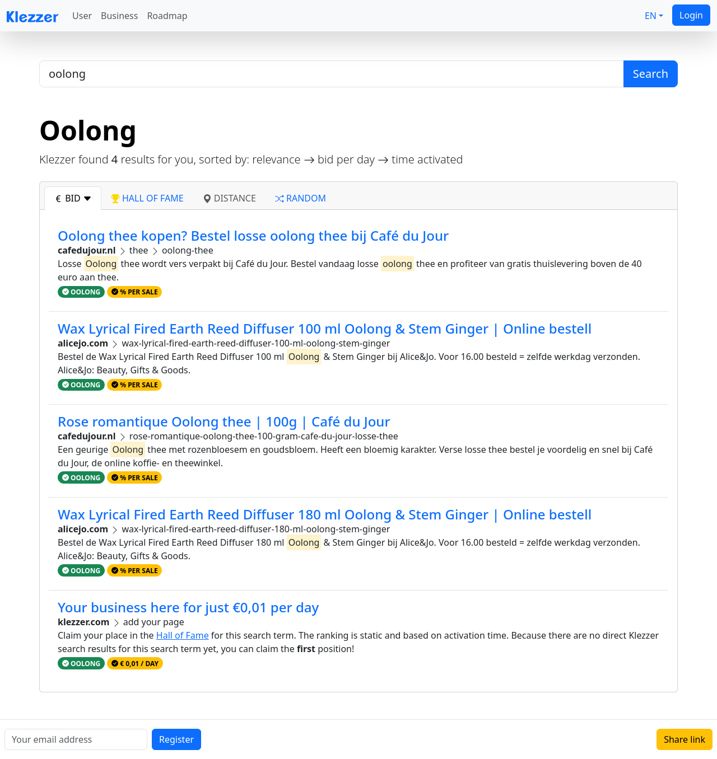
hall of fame (147, 198)
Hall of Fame (182, 635)
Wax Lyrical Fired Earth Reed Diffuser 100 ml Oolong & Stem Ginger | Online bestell (325, 328)
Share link (684, 739)
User (82, 16)
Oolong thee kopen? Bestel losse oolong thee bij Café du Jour (253, 235)
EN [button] (651, 16)
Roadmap (167, 16)
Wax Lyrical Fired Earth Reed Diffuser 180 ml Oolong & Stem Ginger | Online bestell (325, 514)
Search (650, 73)
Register (176, 739)
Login (691, 15)
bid (73, 198)
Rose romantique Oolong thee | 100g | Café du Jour (224, 421)
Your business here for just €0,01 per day (188, 607)
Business (119, 16)
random (300, 198)
